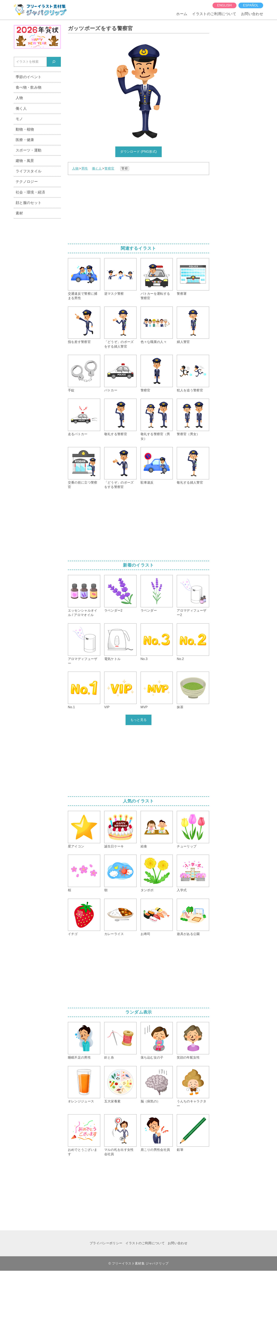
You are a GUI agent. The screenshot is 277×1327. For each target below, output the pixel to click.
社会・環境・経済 (30, 192)
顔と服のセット (28, 203)
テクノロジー (27, 181)
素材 (19, 213)
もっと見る (138, 719)
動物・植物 (25, 129)
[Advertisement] (138, 208)
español (251, 5)
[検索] (54, 62)
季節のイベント (28, 77)
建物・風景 (25, 161)
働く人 (97, 168)
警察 (124, 168)
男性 (84, 168)
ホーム (181, 14)
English (224, 5)
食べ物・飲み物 (28, 87)
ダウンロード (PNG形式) (138, 151)
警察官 (109, 168)
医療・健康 (25, 140)
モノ (19, 119)
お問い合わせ (252, 14)
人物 (75, 168)
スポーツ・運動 (28, 150)
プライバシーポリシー (106, 1243)
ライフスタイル (28, 171)
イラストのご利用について (214, 14)
